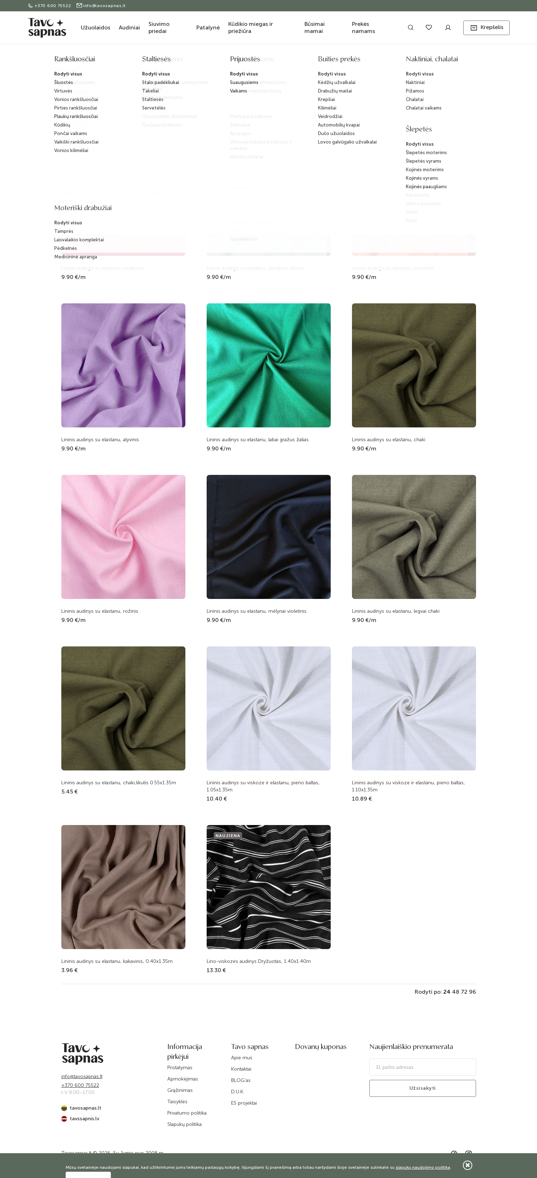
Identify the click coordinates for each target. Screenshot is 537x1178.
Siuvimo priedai (159, 27)
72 (464, 991)
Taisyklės (177, 1102)
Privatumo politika (187, 1113)
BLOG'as (241, 1080)
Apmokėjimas (182, 1079)
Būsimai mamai (314, 27)
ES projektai (244, 1103)
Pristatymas (179, 1068)
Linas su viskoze (327, 61)
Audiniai (129, 27)
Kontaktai (241, 1069)
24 (447, 991)
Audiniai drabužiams (285, 61)
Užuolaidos (95, 27)
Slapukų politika (184, 1124)
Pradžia (201, 61)
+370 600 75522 (50, 5)
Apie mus (241, 1058)
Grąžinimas (180, 1090)
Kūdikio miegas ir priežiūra (250, 27)
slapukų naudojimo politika (423, 1167)
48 (455, 991)
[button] (486, 28)
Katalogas (226, 61)
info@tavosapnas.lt (101, 5)
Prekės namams (363, 27)
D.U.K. (237, 1092)
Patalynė (208, 27)
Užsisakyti (422, 1088)
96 (472, 991)
